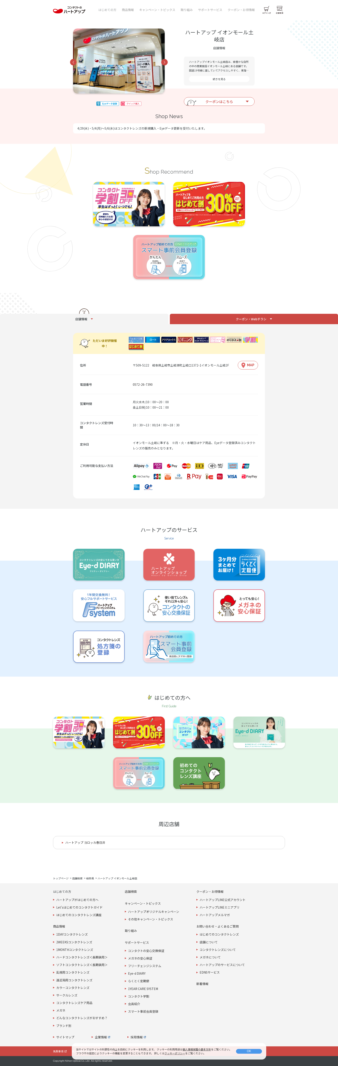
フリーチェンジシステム (144, 966)
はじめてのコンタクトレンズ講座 (79, 915)
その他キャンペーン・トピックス (150, 919)
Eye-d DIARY (137, 973)
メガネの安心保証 (140, 958)
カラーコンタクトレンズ (72, 987)
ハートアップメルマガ (215, 915)
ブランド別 (63, 1025)
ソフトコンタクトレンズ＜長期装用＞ (82, 965)
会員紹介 (134, 1004)
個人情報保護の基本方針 (197, 1049)
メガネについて (210, 957)
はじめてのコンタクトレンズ (219, 934)
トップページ (61, 878)
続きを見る (219, 79)
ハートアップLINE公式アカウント (223, 900)
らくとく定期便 (138, 981)
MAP (250, 365)
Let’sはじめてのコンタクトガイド (79, 907)
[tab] (84, 319)
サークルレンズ (66, 995)
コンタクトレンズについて (218, 949)
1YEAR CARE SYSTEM (143, 989)
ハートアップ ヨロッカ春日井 (85, 842)
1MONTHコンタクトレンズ (74, 949)
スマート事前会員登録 (143, 1011)
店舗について (209, 942)
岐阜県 (90, 878)
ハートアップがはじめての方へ (77, 900)
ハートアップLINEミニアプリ (219, 907)
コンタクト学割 (138, 996)
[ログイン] (267, 9)
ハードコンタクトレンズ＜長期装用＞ (82, 957)
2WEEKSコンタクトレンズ (74, 942)
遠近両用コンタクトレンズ (74, 980)
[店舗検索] (279, 9)
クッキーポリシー (174, 1053)
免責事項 (58, 1051)
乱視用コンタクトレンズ (72, 972)
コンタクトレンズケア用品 (74, 1003)
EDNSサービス (210, 972)
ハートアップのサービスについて (222, 965)
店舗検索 (77, 878)
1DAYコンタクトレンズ (72, 934)
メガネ (60, 1010)
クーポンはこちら (219, 101)
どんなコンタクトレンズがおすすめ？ (82, 1018)
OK (249, 1051)
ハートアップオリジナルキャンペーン (153, 911)
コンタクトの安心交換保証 (146, 951)
